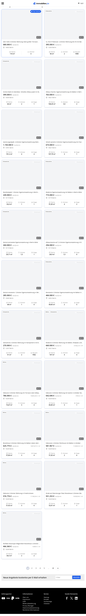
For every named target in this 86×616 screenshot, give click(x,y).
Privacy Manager (28, 606)
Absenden (76, 577)
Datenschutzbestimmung (31, 608)
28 (53, 568)
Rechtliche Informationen (31, 610)
